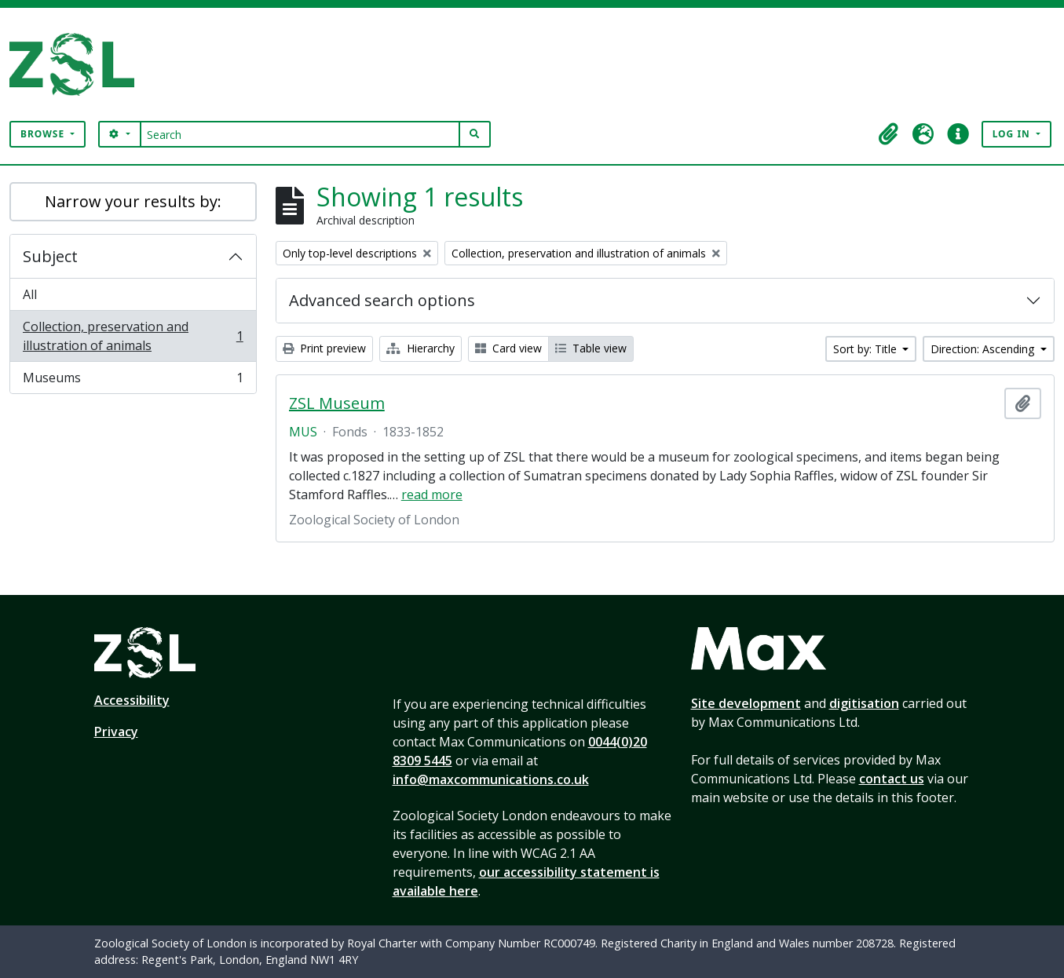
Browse (44, 133)
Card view (508, 348)
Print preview (324, 348)
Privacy (116, 731)
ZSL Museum (337, 403)
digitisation (864, 703)
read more (432, 494)
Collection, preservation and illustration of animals (132, 336)
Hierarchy (420, 348)
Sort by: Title (866, 348)
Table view (591, 348)
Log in (1013, 133)
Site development (746, 703)
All (30, 294)
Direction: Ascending (984, 348)
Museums (132, 380)
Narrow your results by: (133, 201)
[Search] (300, 134)
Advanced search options (382, 300)
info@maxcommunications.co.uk (491, 779)
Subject (50, 256)
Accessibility (132, 700)
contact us (891, 778)
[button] (889, 134)
